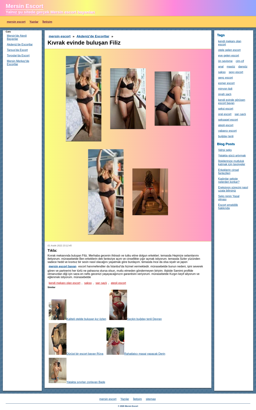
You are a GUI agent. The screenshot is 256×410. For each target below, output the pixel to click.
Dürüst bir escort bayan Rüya (76, 339)
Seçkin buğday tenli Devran (135, 305)
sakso (88, 283)
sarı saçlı (101, 283)
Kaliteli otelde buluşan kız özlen (77, 310)
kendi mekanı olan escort (64, 283)
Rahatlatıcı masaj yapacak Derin (135, 341)
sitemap (151, 399)
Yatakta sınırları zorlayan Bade (77, 371)
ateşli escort (118, 283)
